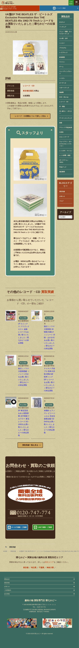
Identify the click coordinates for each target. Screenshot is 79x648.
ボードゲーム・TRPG (64, 161)
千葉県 (41, 568)
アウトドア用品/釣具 (65, 127)
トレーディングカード (65, 72)
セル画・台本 (63, 38)
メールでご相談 (61, 8)
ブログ (61, 201)
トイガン (62, 78)
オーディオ (62, 83)
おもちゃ (62, 22)
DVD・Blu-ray (63, 97)
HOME (5, 551)
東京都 (25, 568)
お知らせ (62, 196)
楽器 (60, 123)
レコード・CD (28, 86)
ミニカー (62, 43)
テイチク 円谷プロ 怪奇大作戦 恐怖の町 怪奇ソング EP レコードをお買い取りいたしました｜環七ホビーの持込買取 (49, 380)
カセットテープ (64, 137)
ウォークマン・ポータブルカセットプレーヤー (65, 144)
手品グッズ (62, 167)
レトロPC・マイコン (65, 150)
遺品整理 (62, 171)
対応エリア (49, 562)
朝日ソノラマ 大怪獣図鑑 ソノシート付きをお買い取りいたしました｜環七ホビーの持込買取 (23, 377)
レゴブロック (63, 52)
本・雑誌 (62, 106)
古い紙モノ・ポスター (65, 112)
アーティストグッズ (65, 118)
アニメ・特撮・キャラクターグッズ (65, 32)
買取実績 (13, 551)
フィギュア (62, 27)
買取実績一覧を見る (30, 445)
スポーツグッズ (64, 87)
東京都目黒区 (28, 91)
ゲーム (61, 66)
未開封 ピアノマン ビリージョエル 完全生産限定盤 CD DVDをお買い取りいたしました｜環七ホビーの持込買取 (49, 422)
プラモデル (62, 48)
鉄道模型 (62, 57)
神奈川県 (50, 568)
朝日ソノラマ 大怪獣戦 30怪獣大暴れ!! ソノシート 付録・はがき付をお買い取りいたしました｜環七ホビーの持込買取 (49, 337)
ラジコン (62, 62)
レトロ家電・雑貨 (64, 155)
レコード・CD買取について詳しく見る (30, 116)
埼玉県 (33, 568)
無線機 (61, 92)
